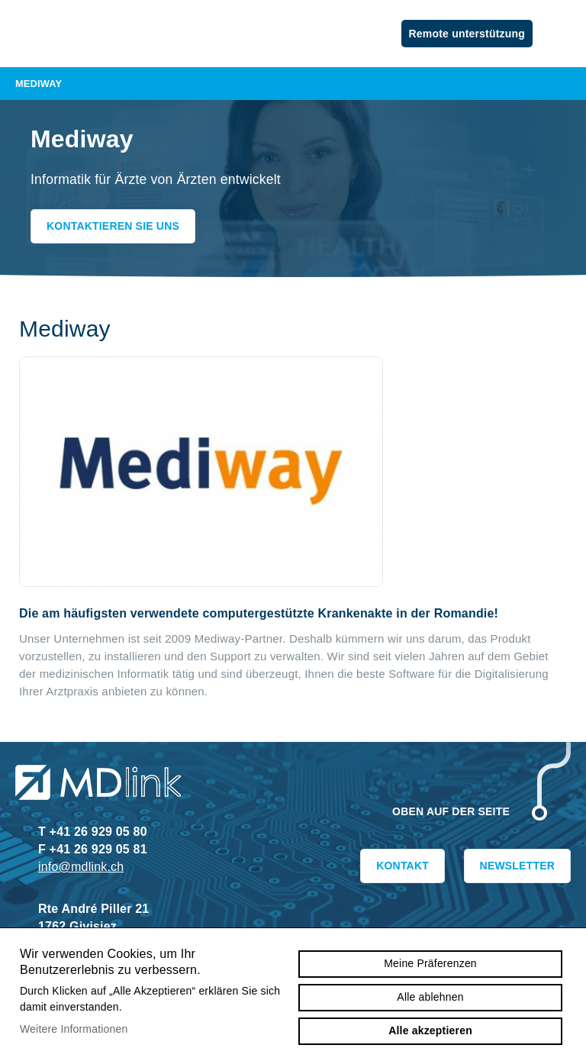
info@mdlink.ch (81, 866)
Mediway (293, 83)
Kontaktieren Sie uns (113, 226)
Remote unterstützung (467, 33)
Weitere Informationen (74, 1029)
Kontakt (402, 865)
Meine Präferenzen (430, 963)
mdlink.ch (99, 26)
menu (563, 33)
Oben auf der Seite (451, 811)
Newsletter (517, 865)
